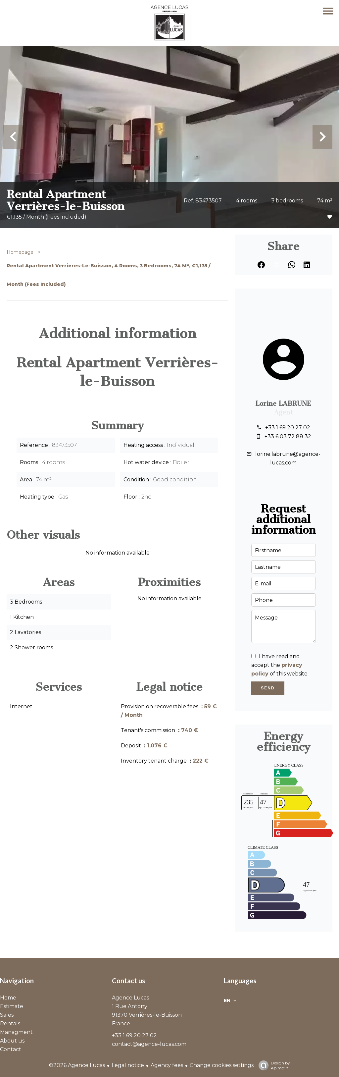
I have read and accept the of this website (279, 665)
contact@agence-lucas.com (149, 1044)
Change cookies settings (222, 1065)
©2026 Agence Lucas (77, 1065)
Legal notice (128, 1065)
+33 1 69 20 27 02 (287, 427)
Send (267, 688)
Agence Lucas (130, 998)
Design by (272, 1065)
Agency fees (167, 1065)
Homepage (20, 252)
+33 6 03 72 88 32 (288, 436)
